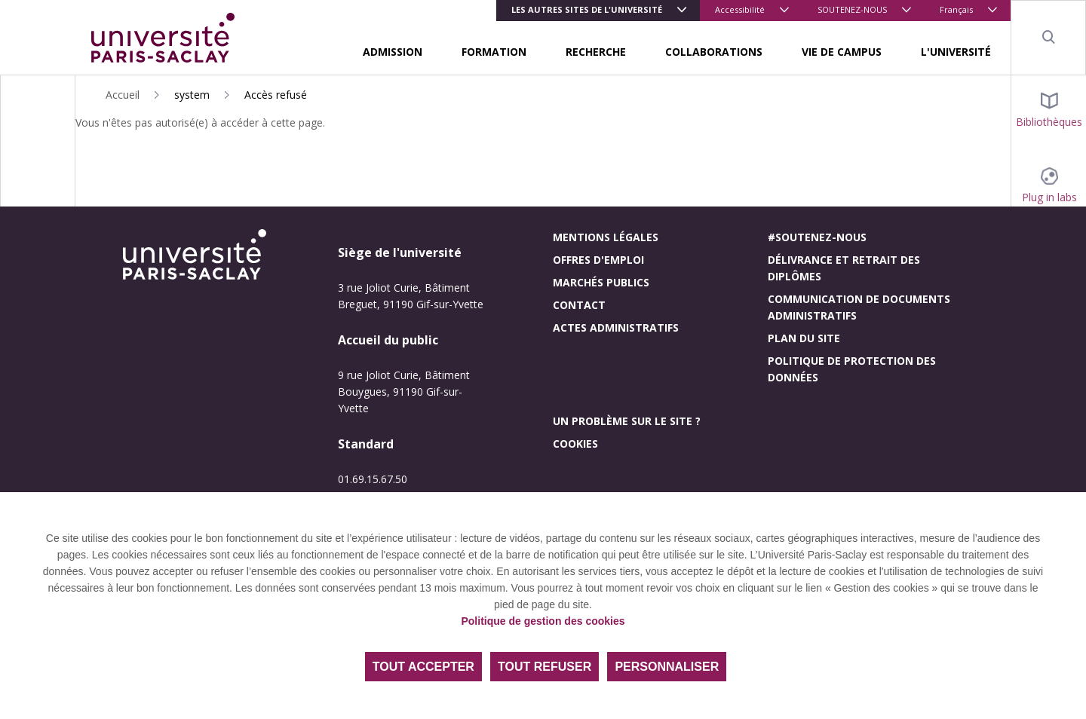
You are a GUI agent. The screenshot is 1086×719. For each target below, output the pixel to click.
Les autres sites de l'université (586, 9)
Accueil (123, 94)
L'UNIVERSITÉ (956, 51)
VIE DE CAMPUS (842, 51)
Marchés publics (601, 282)
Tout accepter (423, 666)
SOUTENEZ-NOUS (852, 9)
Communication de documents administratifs (859, 307)
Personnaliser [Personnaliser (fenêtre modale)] (667, 666)
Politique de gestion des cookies (542, 621)
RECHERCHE (596, 51)
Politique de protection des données (852, 368)
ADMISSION (392, 51)
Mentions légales (605, 237)
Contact (579, 305)
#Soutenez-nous (817, 237)
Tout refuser (544, 666)
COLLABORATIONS (713, 51)
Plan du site (804, 338)
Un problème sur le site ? (627, 421)
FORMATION (494, 51)
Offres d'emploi (598, 259)
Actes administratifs (616, 327)
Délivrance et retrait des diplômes (844, 267)
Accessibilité (740, 9)
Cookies (575, 443)
